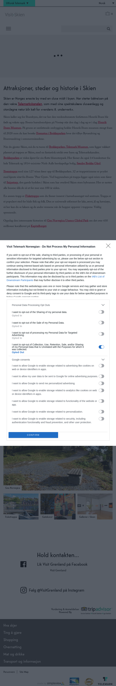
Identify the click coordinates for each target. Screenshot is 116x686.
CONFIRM (33, 435)
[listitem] (58, 305)
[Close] (109, 247)
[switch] (101, 312)
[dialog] (58, 343)
